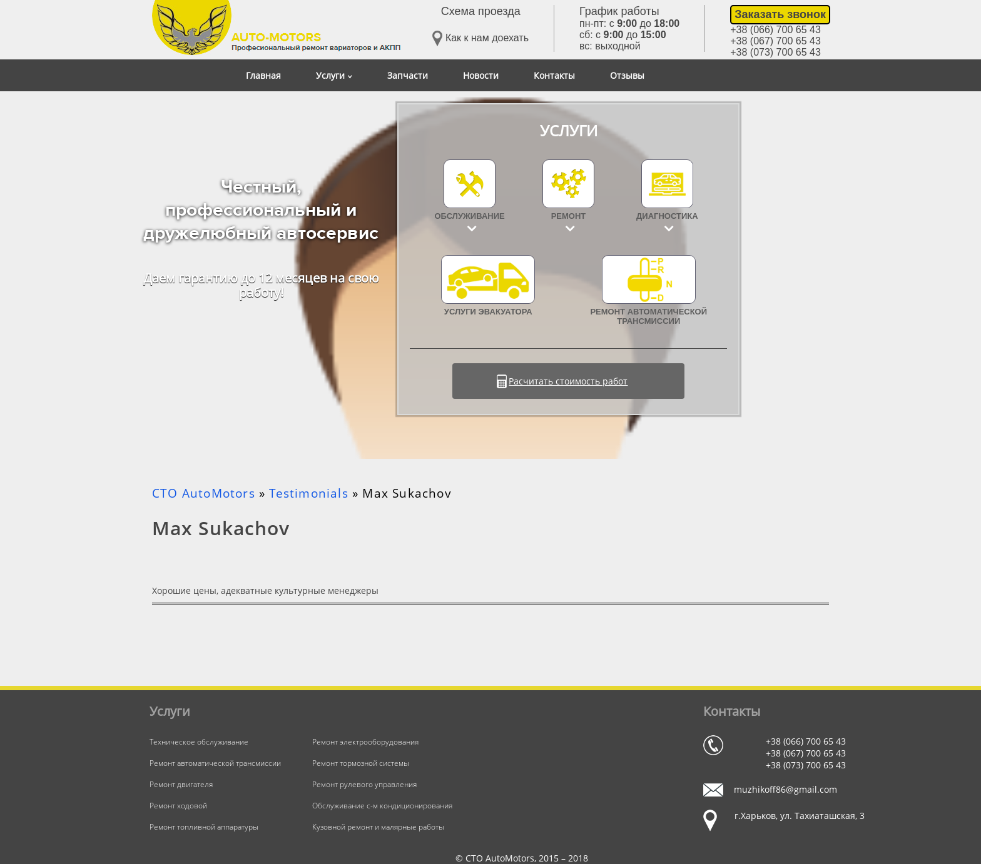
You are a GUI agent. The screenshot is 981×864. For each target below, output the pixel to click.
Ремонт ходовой (178, 805)
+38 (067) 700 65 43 (775, 41)
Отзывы (627, 75)
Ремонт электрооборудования (365, 741)
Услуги (334, 75)
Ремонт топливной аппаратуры (204, 826)
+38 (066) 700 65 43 (775, 29)
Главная (263, 75)
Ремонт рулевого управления (364, 784)
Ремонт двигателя (181, 784)
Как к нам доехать (480, 38)
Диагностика (667, 216)
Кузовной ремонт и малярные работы (378, 826)
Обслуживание (470, 216)
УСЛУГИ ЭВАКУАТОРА (488, 285)
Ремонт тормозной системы (360, 763)
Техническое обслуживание (199, 741)
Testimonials (308, 493)
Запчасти (407, 75)
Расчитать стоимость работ (568, 381)
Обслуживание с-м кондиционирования (382, 805)
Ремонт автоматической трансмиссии (648, 290)
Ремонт (568, 216)
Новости (481, 75)
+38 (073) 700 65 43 (775, 52)
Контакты (554, 75)
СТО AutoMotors (203, 493)
